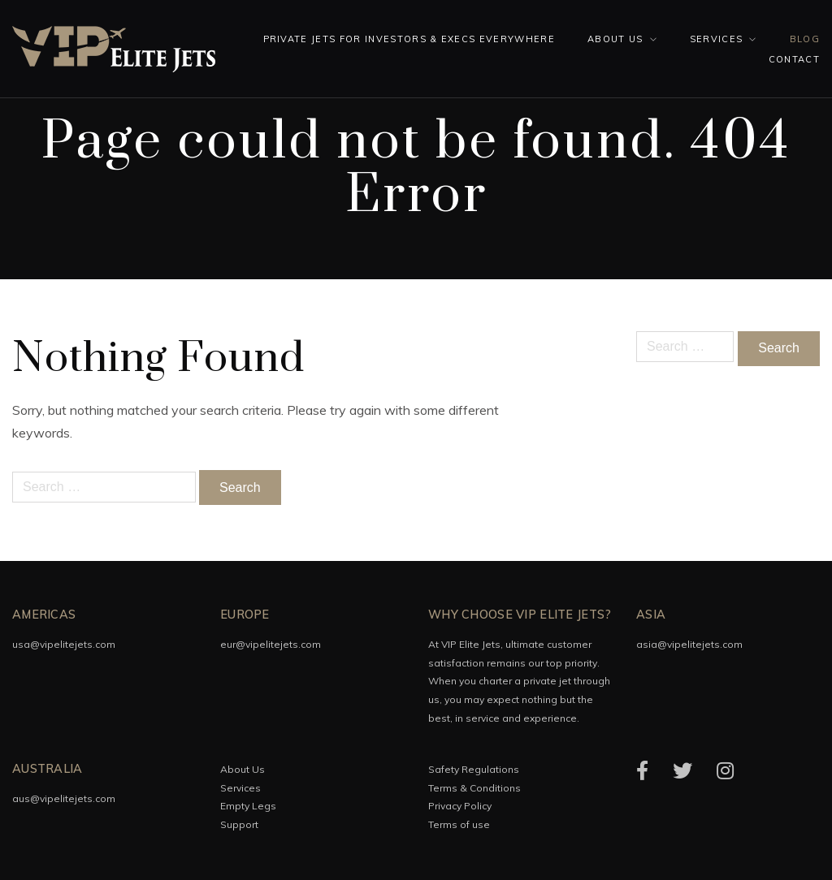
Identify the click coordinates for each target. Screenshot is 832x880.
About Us (615, 39)
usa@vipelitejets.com (63, 644)
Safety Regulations (473, 769)
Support (239, 824)
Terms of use (459, 824)
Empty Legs (248, 806)
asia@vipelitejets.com (689, 644)
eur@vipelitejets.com (270, 644)
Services (716, 39)
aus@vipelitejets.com (63, 798)
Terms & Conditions (474, 788)
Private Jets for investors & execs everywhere (409, 39)
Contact (794, 59)
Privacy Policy (460, 806)
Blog (805, 39)
